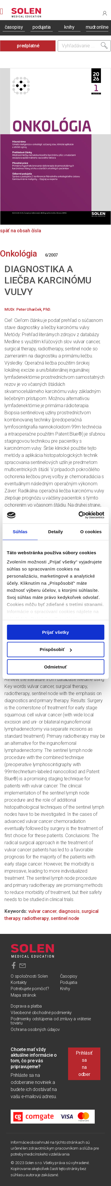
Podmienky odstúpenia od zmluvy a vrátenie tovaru (51, 1021)
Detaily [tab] (55, 531)
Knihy (65, 988)
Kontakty (19, 982)
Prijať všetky (55, 631)
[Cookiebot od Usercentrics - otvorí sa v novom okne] (79, 515)
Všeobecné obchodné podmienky (41, 1012)
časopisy (14, 27)
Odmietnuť (55, 666)
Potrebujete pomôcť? (30, 988)
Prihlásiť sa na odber (84, 1063)
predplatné (28, 46)
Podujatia (68, 982)
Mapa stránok (23, 995)
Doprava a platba (26, 1006)
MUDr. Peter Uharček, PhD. (27, 309)
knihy (69, 27)
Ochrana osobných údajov (35, 1029)
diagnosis (69, 911)
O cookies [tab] (91, 531)
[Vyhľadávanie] (84, 45)
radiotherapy (35, 918)
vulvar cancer (42, 911)
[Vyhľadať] (104, 45)
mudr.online (97, 27)
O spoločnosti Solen (29, 976)
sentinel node (65, 918)
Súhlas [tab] (20, 531)
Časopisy (68, 976)
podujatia (42, 27)
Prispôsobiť (56, 649)
